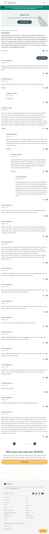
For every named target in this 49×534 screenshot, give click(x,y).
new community (30, 8)
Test (26, 500)
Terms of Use (7, 526)
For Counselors (29, 515)
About (27, 508)
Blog (5, 519)
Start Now (24, 462)
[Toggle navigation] (44, 3)
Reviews (27, 505)
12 (30, 444)
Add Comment (42, 58)
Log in (47, 51)
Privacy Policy (7, 528)
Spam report (44, 51)
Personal (6, 500)
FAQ (5, 504)
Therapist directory (30, 517)
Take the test (24, 22)
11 (25, 444)
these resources (14, 488)
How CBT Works (7, 515)
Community (28, 510)
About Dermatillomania (9, 510)
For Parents (6, 502)
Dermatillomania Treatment (10, 512)
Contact (27, 512)
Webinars (6, 517)
